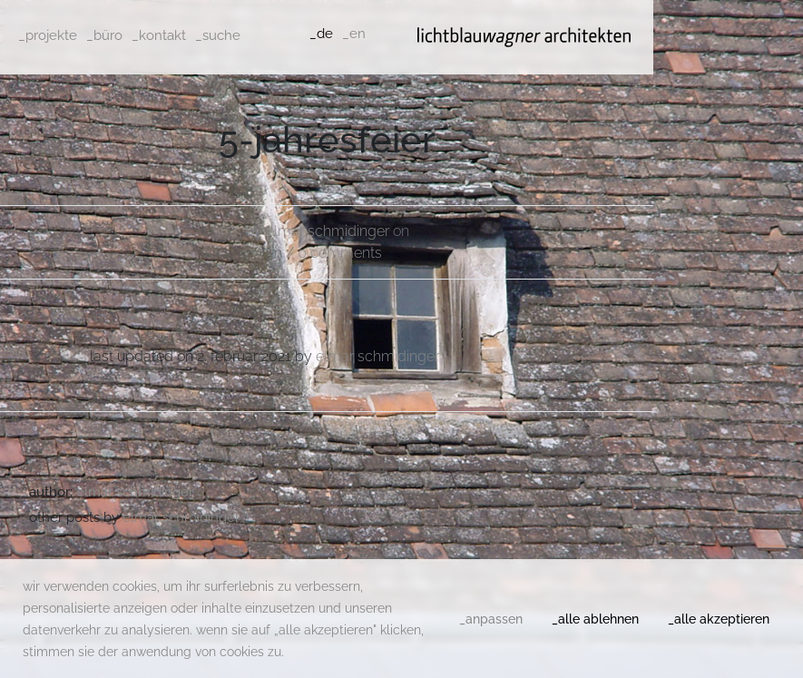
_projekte (47, 35)
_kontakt (159, 35)
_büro (104, 35)
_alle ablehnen (595, 619)
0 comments (340, 252)
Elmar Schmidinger (327, 231)
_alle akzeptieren (718, 619)
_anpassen (491, 619)
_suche (217, 35)
